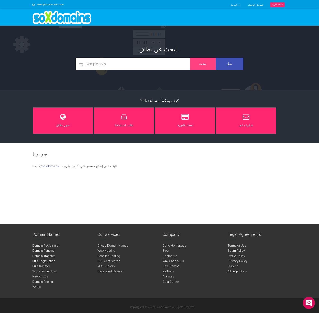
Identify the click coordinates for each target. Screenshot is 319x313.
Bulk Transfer (41, 266)
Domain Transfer (43, 256)
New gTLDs (40, 276)
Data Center (171, 282)
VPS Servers (106, 266)
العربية (235, 4)
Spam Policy (236, 250)
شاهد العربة (277, 4)
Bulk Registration (43, 261)
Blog (166, 250)
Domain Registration (46, 245)
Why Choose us (173, 261)
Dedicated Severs (109, 271)
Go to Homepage (174, 245)
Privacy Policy (237, 261)
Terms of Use (237, 245)
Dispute (233, 266)
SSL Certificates (108, 261)
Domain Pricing (42, 282)
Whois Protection (44, 271)
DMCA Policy (236, 256)
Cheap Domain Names (112, 245)
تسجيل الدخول (255, 4)
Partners (168, 271)
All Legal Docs (237, 271)
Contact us (170, 256)
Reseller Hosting (108, 256)
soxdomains (50, 166)
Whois (36, 287)
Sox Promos (171, 266)
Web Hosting (106, 250)
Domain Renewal (43, 250)
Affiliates (168, 276)
